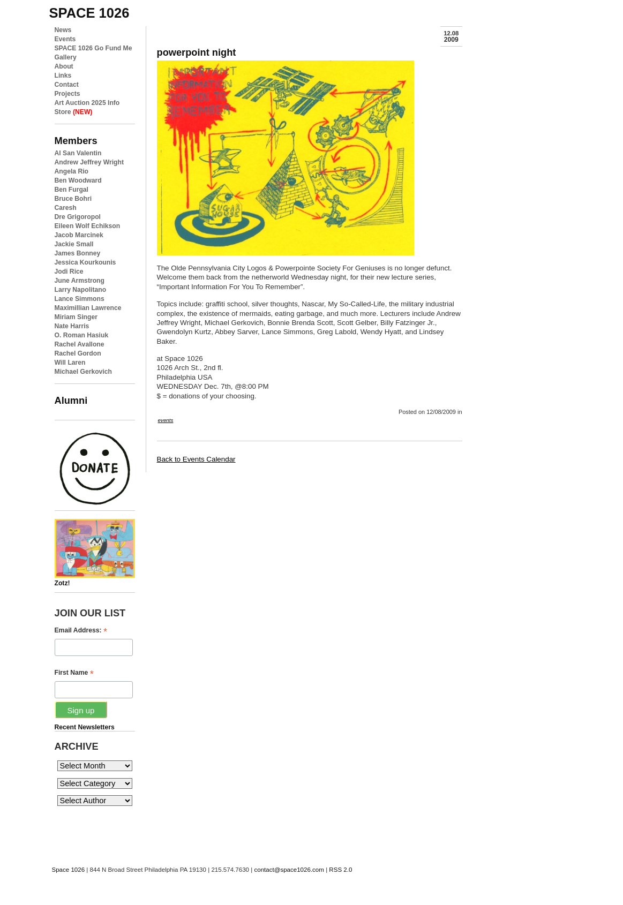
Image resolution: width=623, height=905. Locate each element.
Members (76, 140)
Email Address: (81, 630)
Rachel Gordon (78, 353)
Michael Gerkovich (83, 371)
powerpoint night (196, 52)
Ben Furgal (72, 189)
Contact (67, 84)
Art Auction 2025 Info (87, 103)
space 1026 (89, 12)
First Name (74, 672)
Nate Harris (72, 326)
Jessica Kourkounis (85, 262)
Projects (67, 93)
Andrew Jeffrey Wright (89, 162)
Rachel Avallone (79, 344)
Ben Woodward (78, 180)
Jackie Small (74, 244)
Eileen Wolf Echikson (88, 226)
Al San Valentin (78, 153)
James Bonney (78, 253)
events (166, 420)
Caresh (66, 208)
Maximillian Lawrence (88, 308)
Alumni (71, 400)
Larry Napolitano (81, 289)
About (64, 66)
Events (65, 39)
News (63, 30)
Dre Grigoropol (78, 217)
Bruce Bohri (73, 198)
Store (74, 112)
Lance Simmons (79, 299)
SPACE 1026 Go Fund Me (93, 48)
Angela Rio (72, 171)
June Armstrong (79, 280)
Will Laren (70, 362)
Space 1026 (68, 869)
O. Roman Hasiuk (82, 335)
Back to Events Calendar (196, 459)
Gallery (66, 57)
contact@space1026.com (289, 869)
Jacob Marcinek (79, 235)
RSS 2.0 (340, 869)
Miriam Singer (76, 317)
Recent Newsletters (85, 727)
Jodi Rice (69, 271)
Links (63, 75)
